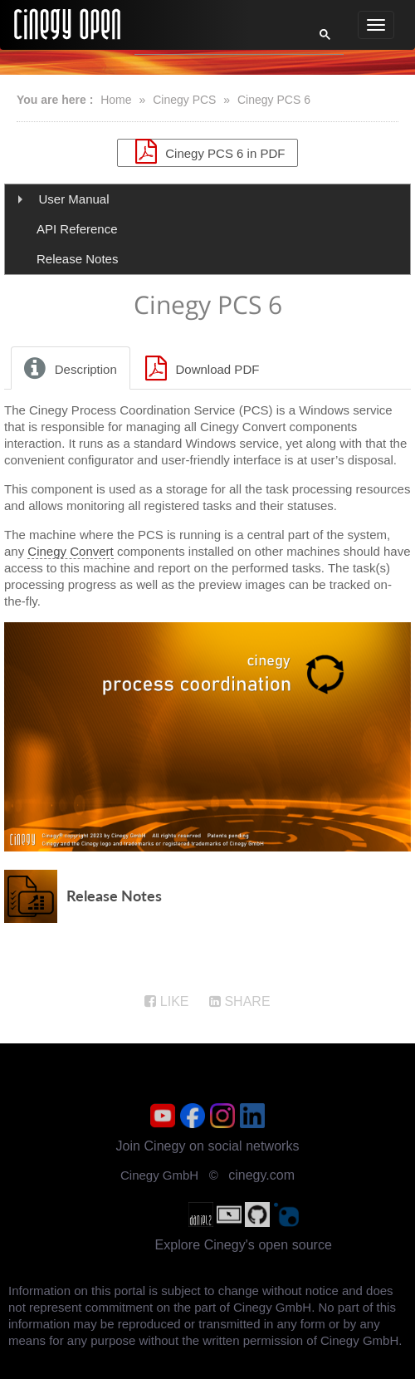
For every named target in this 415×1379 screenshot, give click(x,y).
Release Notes (77, 259)
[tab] (71, 368)
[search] (213, 39)
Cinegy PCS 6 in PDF (208, 151)
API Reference (77, 229)
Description (68, 368)
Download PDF (200, 368)
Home (115, 99)
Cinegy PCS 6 (273, 99)
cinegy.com (261, 1175)
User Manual (74, 199)
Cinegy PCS (184, 99)
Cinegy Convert (70, 551)
